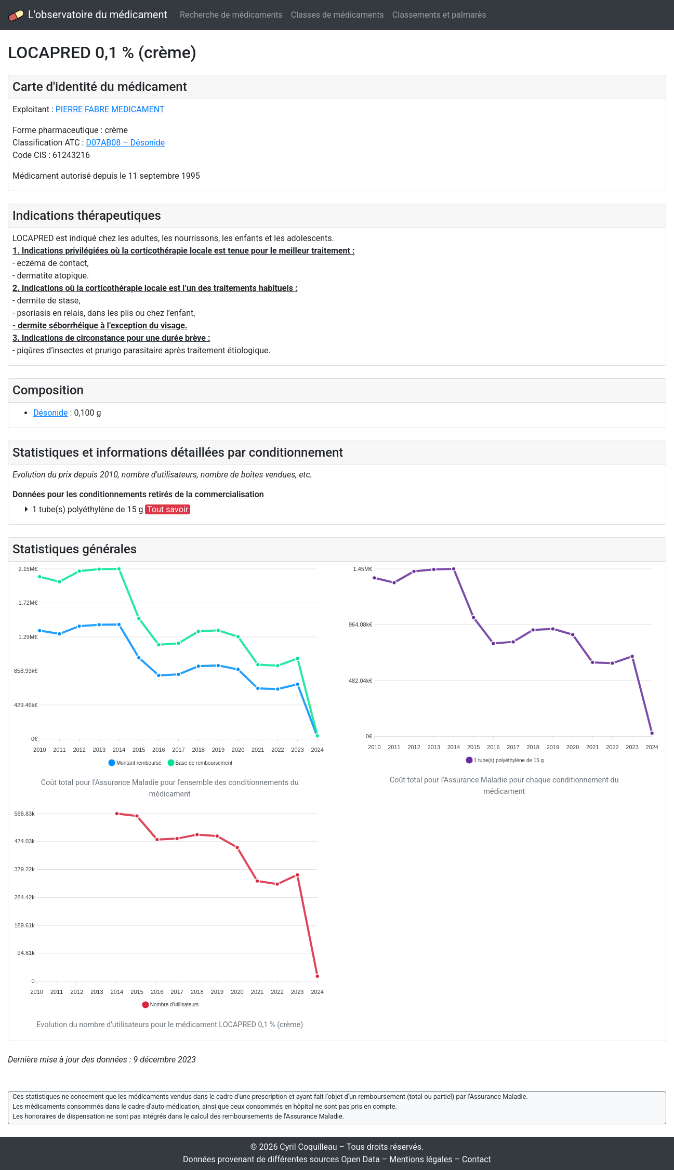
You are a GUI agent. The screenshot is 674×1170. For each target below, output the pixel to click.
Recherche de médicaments (231, 15)
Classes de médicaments (337, 15)
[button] (135, 763)
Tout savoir (167, 509)
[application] (169, 666)
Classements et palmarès (439, 15)
